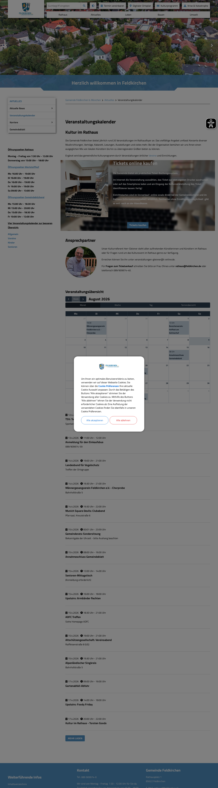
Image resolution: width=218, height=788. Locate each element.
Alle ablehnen (123, 420)
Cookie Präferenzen (108, 386)
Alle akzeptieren (94, 420)
